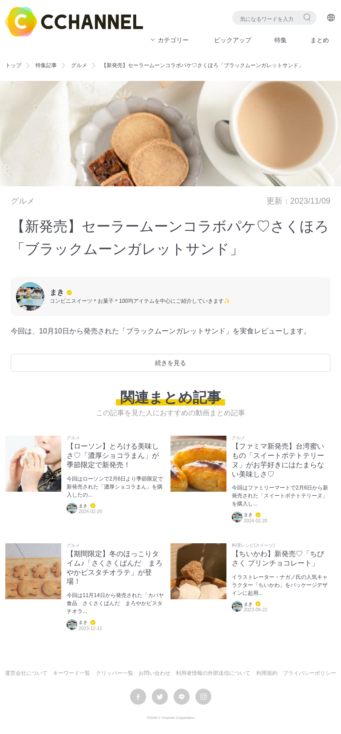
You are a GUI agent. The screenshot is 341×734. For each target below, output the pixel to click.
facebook (138, 697)
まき (57, 292)
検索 (307, 17)
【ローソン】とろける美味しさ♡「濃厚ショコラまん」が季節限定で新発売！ (113, 455)
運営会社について (26, 673)
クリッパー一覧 (114, 673)
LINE (182, 697)
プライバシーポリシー (309, 673)
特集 (280, 40)
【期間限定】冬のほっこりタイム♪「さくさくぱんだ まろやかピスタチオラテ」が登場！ (115, 567)
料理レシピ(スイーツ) (253, 545)
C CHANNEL (74, 21)
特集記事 (46, 65)
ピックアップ (232, 40)
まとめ (319, 40)
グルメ (79, 65)
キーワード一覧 (71, 673)
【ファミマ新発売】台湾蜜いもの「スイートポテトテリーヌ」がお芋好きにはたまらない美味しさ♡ (278, 459)
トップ (13, 65)
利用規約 (267, 673)
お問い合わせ (154, 673)
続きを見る (170, 362)
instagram (203, 697)
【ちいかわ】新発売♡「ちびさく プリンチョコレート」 (278, 558)
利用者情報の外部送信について (213, 673)
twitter (160, 697)
